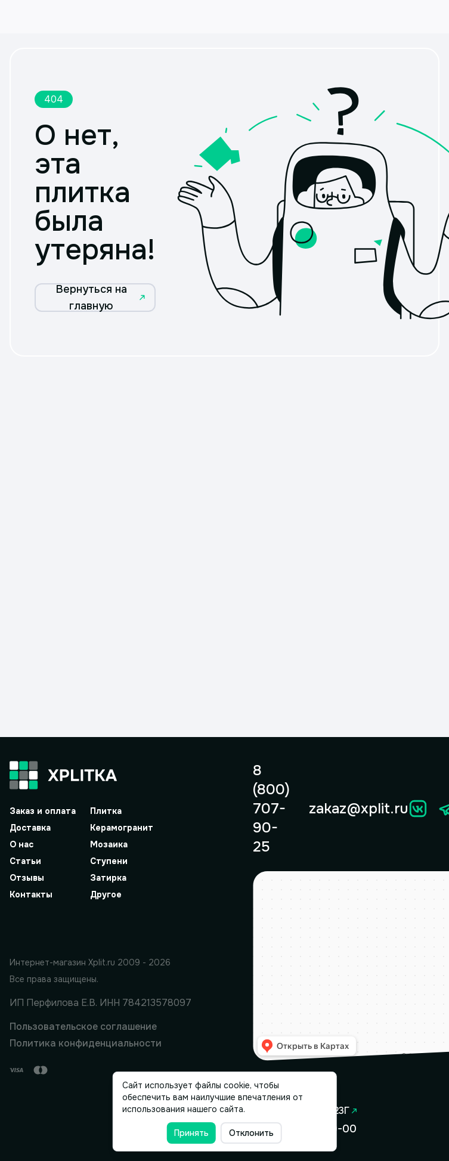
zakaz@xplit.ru (358, 809)
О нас (21, 844)
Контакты (31, 894)
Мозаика (109, 844)
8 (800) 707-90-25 (271, 808)
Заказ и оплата (43, 811)
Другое (106, 894)
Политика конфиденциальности (86, 1043)
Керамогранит (121, 827)
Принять (191, 1133)
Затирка (108, 877)
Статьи (25, 861)
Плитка (106, 811)
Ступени (109, 861)
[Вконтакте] (418, 808)
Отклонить (251, 1133)
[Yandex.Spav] (101, 926)
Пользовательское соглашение (83, 1026)
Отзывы (27, 877)
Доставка (30, 827)
